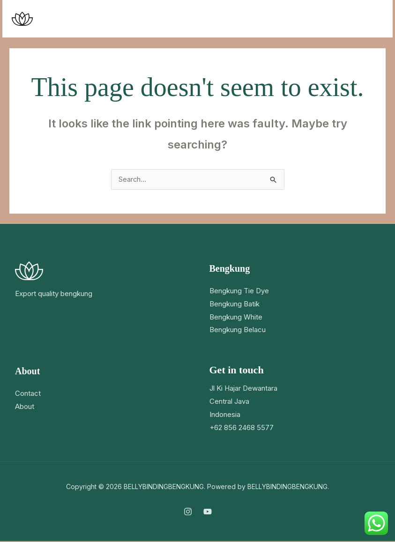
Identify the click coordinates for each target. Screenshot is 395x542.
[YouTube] (207, 512)
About (24, 407)
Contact (28, 394)
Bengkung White (235, 317)
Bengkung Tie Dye (239, 291)
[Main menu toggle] (374, 19)
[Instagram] (188, 512)
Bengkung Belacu (237, 331)
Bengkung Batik (234, 304)
